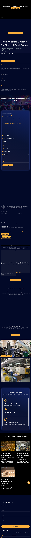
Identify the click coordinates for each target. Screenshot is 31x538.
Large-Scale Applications (11, 422)
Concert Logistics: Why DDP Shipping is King (7, 481)
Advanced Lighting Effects (5, 222)
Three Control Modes (4, 211)
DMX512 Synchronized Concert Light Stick (15, 326)
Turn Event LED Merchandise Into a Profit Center (7, 455)
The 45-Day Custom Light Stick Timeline (23, 454)
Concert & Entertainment (11, 403)
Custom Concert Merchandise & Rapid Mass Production (8, 263)
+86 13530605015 (13, 535)
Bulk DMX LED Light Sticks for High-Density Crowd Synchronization (22, 263)
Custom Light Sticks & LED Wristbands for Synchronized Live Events (15, 6)
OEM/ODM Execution (10, 413)
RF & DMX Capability (4, 74)
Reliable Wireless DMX (4, 226)
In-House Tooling (4, 80)
